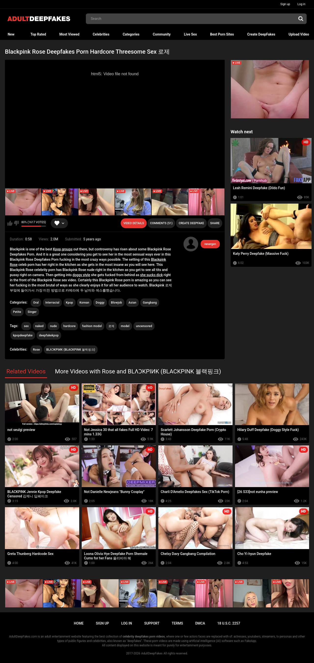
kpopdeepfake (23, 335)
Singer (32, 312)
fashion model (92, 326)
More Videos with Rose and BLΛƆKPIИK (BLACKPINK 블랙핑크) (138, 371)
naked (39, 326)
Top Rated (38, 34)
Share (215, 223)
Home (79, 623)
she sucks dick (151, 275)
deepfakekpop (49, 335)
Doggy (100, 302)
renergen (210, 244)
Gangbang (150, 302)
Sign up (285, 4)
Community (162, 34)
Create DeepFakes (261, 34)
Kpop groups (62, 249)
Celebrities (101, 34)
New (11, 34)
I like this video (10, 223)
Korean (84, 302)
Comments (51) (161, 223)
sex (26, 326)
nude (53, 326)
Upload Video (298, 34)
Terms (177, 623)
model (125, 326)
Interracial (52, 302)
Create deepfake (191, 223)
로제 (111, 326)
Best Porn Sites (222, 34)
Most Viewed (69, 34)
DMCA (200, 623)
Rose (36, 349)
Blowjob (116, 302)
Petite (17, 312)
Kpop (69, 302)
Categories (131, 34)
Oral (36, 302)
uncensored (144, 326)
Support (151, 623)
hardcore (69, 326)
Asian (132, 302)
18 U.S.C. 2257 (228, 623)
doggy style (81, 275)
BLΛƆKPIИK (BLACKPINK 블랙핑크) (70, 349)
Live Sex (190, 34)
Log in (301, 4)
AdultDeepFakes (152, 653)
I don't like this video (16, 223)
